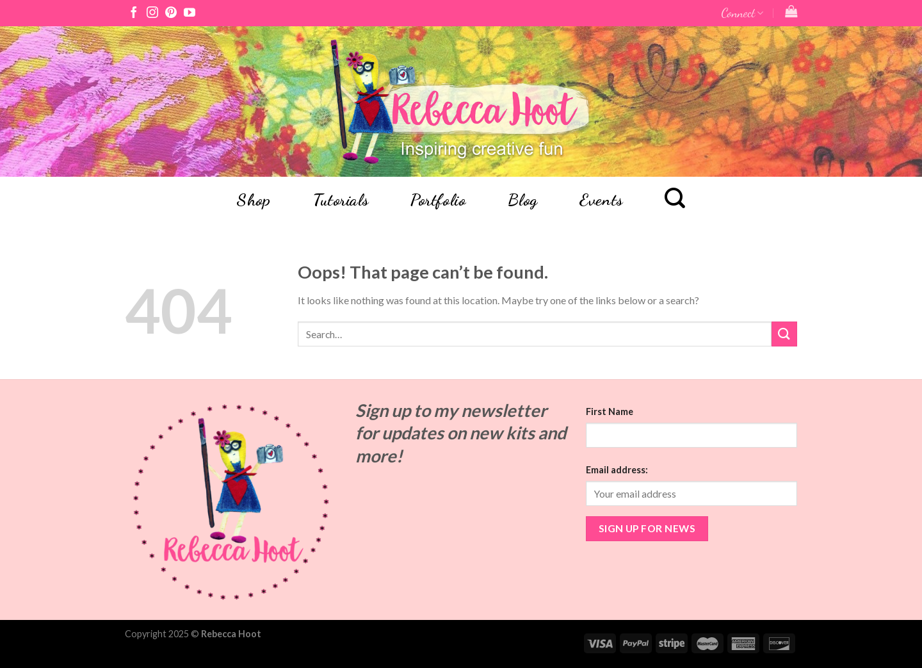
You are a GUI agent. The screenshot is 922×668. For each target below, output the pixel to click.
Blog (523, 199)
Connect (742, 12)
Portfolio (437, 199)
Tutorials (340, 199)
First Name (609, 411)
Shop (253, 199)
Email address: (617, 469)
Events (600, 199)
